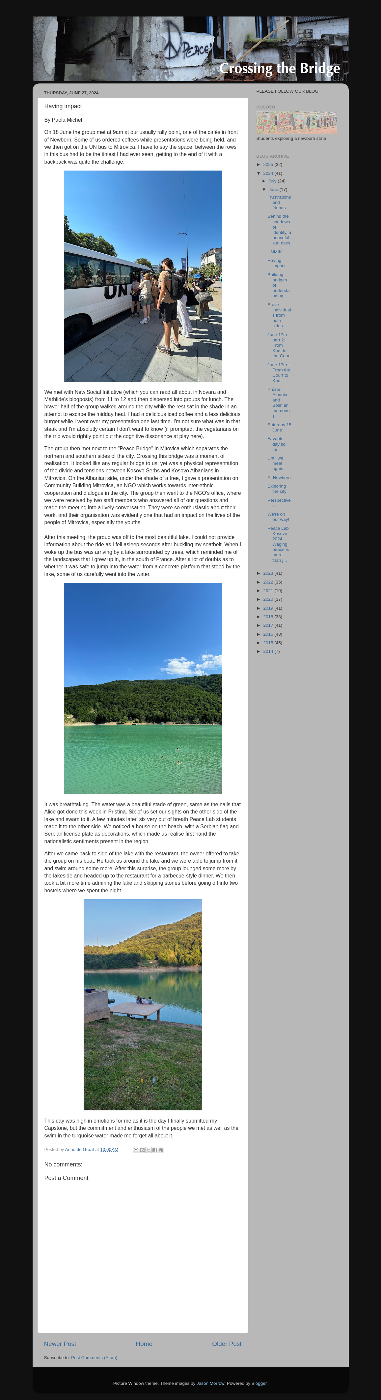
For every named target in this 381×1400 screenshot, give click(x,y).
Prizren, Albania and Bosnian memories (278, 403)
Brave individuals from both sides (279, 315)
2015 (268, 642)
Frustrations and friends (279, 202)
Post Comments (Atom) (94, 1357)
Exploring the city (276, 489)
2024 (268, 173)
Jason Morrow (210, 1383)
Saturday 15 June (279, 427)
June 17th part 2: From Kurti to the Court (279, 345)
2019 (268, 608)
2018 (268, 616)
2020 (268, 599)
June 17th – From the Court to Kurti (279, 372)
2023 (268, 573)
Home (144, 1343)
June (274, 189)
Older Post (226, 1343)
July (273, 180)
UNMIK (274, 251)
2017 (268, 625)
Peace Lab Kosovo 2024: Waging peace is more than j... (278, 544)
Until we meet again (275, 463)
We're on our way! (278, 517)
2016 (268, 634)
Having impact (276, 263)
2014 (268, 651)
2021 (268, 590)
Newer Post (60, 1343)
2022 (268, 582)
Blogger (259, 1383)
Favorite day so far (276, 444)
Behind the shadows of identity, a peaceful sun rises (279, 229)
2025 (268, 164)
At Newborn (279, 477)
